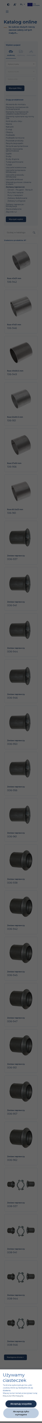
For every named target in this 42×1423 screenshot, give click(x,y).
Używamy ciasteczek (14, 1377)
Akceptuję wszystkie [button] (21, 1404)
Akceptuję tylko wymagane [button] (21, 1413)
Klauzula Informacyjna (13, 1396)
